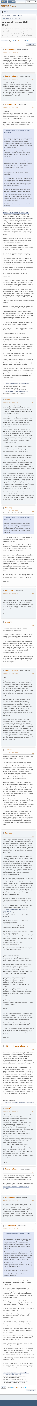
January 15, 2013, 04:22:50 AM (10, 1049)
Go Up (3, 1387)
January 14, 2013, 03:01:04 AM (10, 402)
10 (25, 41)
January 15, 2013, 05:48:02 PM (10, 1172)
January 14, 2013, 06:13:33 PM (10, 673)
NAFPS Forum (8, 6)
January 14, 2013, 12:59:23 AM (10, 107)
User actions (31, 44)
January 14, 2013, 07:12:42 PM (10, 752)
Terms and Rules (17, 1402)
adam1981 (8, 399)
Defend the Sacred (11, 76)
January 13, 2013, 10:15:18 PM (10, 52)
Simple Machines (23, 1404)
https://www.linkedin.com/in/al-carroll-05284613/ (15, 391)
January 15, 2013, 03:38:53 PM (10, 1111)
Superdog (8, 508)
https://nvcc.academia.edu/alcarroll (12, 385)
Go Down (4, 41)
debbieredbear (10, 49)
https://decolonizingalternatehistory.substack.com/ (16, 383)
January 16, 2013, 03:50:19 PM (10, 1228)
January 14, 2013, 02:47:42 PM (10, 593)
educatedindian (10, 104)
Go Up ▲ (24, 1402)
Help (11, 1402)
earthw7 (8, 1108)
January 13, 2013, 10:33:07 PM (10, 79)
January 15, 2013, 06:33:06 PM (10, 1200)
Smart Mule (9, 590)
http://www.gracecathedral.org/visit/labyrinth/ (16, 212)
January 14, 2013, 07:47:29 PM (10, 836)
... (23, 41)
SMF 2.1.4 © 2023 (14, 1404)
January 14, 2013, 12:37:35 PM (10, 510)
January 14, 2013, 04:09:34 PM (10, 625)
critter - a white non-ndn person (16, 1046)
